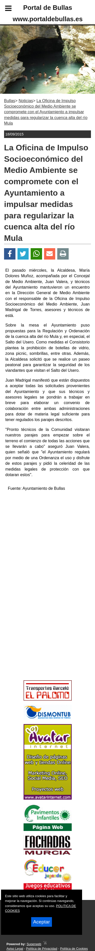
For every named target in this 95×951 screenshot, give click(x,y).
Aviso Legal (14, 948)
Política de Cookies (74, 948)
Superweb (34, 944)
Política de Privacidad (41, 948)
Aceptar (41, 921)
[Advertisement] (40, 642)
